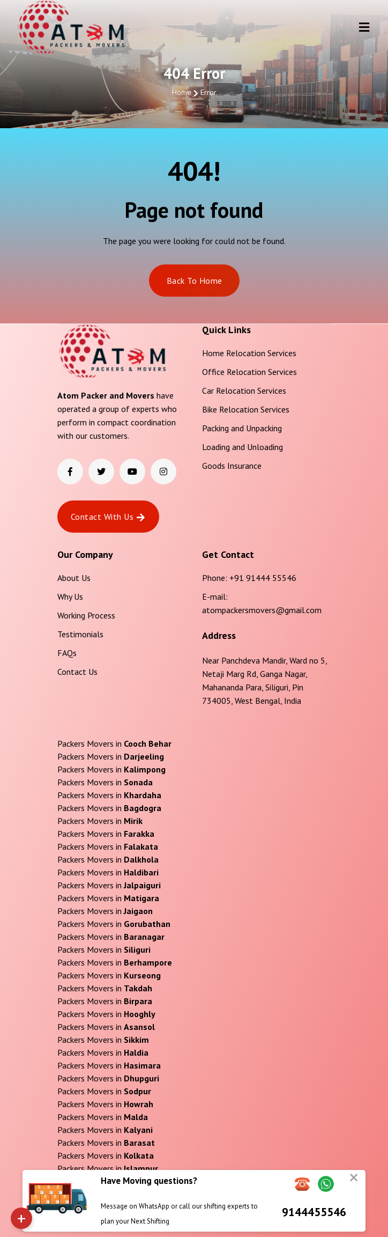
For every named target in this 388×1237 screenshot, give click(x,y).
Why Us (70, 596)
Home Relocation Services (249, 353)
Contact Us (77, 671)
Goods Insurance (232, 465)
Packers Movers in (114, 743)
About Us (74, 577)
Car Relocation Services (244, 390)
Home (181, 92)
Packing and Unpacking (242, 428)
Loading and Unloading (242, 446)
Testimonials (80, 634)
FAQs (67, 652)
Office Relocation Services (249, 371)
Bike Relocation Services (245, 409)
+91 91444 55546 (262, 577)
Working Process (86, 615)
